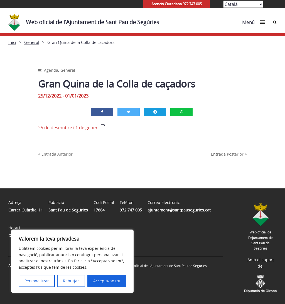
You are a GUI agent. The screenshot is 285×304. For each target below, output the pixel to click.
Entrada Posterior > (229, 154)
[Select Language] (243, 4)
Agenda (51, 70)
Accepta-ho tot (106, 280)
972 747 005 (131, 210)
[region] (72, 261)
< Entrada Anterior (55, 154)
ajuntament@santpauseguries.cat (179, 210)
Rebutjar (71, 280)
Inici (12, 42)
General (31, 42)
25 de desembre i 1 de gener (68, 127)
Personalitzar (36, 280)
